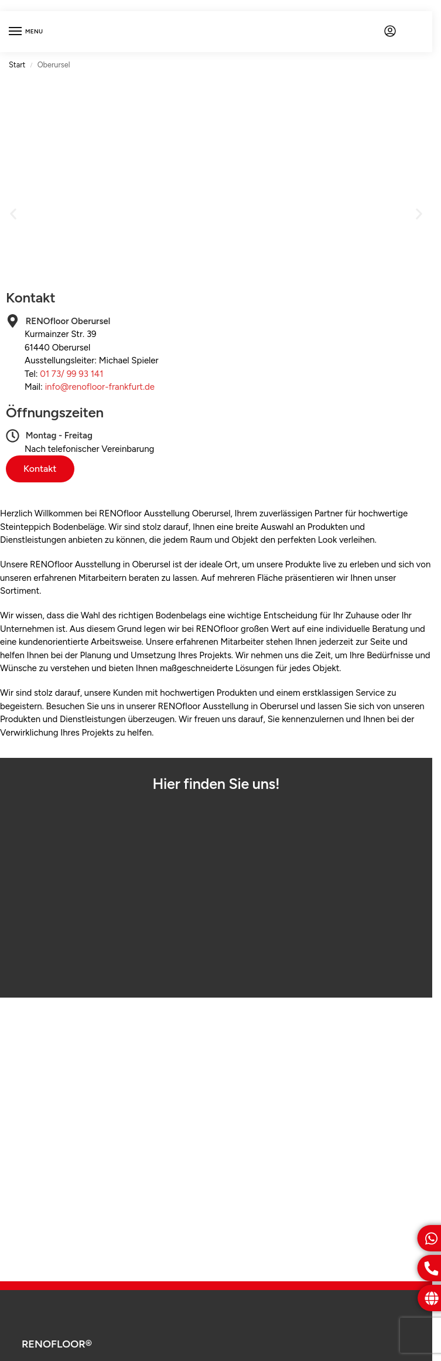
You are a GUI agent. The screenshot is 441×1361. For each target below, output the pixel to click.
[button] (13, 214)
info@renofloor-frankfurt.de (100, 387)
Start (17, 64)
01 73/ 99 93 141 (71, 374)
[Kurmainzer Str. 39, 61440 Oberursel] (216, 891)
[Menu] (26, 31)
